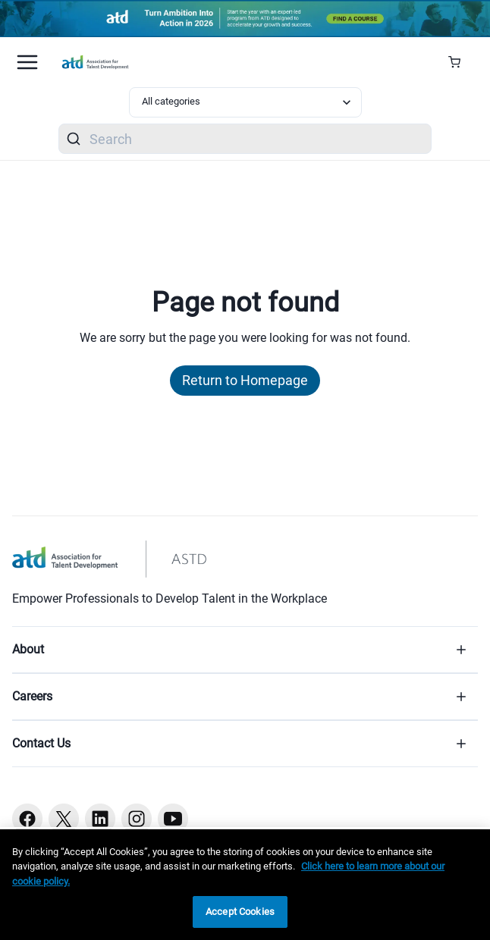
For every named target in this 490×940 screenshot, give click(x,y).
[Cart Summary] (460, 62)
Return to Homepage (245, 380)
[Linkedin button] (100, 819)
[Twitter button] (64, 819)
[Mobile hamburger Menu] (27, 62)
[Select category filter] (245, 102)
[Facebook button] (27, 819)
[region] (245, 884)
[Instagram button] (136, 819)
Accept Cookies (240, 911)
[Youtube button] (173, 819)
